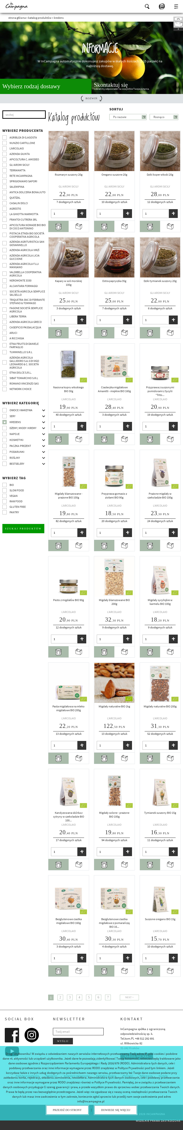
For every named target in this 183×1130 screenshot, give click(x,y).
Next (128, 997)
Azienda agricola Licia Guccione (25, 257)
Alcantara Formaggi (24, 286)
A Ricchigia (17, 338)
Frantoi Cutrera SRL (23, 219)
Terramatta (17, 170)
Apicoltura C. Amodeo (24, 159)
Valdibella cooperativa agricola (25, 273)
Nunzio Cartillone (22, 143)
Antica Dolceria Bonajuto (28, 192)
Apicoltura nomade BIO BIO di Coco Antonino (28, 226)
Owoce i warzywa (21, 410)
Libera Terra (18, 316)
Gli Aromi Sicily (20, 165)
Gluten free (18, 506)
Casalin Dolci (19, 203)
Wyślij (63, 1041)
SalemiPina (17, 186)
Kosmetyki (16, 440)
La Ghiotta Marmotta (24, 214)
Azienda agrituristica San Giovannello (27, 243)
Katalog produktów (39, 18)
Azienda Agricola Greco (26, 322)
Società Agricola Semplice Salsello (27, 293)
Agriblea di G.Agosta (23, 137)
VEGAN (14, 496)
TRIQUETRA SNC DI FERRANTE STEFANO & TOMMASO (27, 301)
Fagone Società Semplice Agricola (26, 309)
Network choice (20, 389)
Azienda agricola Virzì (24, 250)
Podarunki (17, 452)
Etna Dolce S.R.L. (21, 372)
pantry (14, 512)
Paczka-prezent (20, 446)
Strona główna (17, 18)
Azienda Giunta (20, 154)
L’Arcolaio (17, 148)
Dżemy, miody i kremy (23, 428)
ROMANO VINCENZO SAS (24, 383)
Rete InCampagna (21, 176)
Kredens (15, 422)
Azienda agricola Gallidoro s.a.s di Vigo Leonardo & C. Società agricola (24, 362)
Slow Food (17, 490)
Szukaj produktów (23, 528)
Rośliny (15, 457)
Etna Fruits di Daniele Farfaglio (24, 345)
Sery (12, 416)
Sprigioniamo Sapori (23, 181)
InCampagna (16, 6)
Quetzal (15, 197)
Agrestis (15, 208)
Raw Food (16, 501)
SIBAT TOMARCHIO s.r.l (24, 378)
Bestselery (17, 463)
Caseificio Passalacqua (25, 327)
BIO (12, 485)
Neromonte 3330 (20, 280)
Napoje (15, 434)
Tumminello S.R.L (21, 352)
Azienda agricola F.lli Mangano (24, 265)
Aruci (13, 333)
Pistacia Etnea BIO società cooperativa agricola (27, 235)
